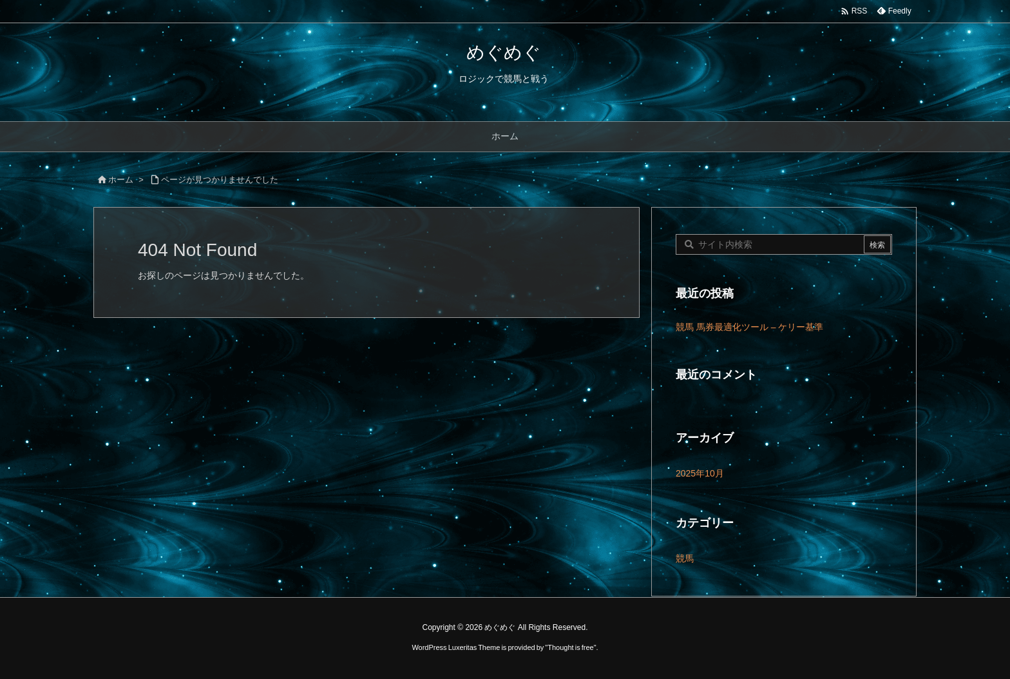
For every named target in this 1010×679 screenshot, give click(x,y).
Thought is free (570, 647)
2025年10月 (700, 473)
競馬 (685, 558)
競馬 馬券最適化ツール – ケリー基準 (749, 327)
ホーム (120, 179)
